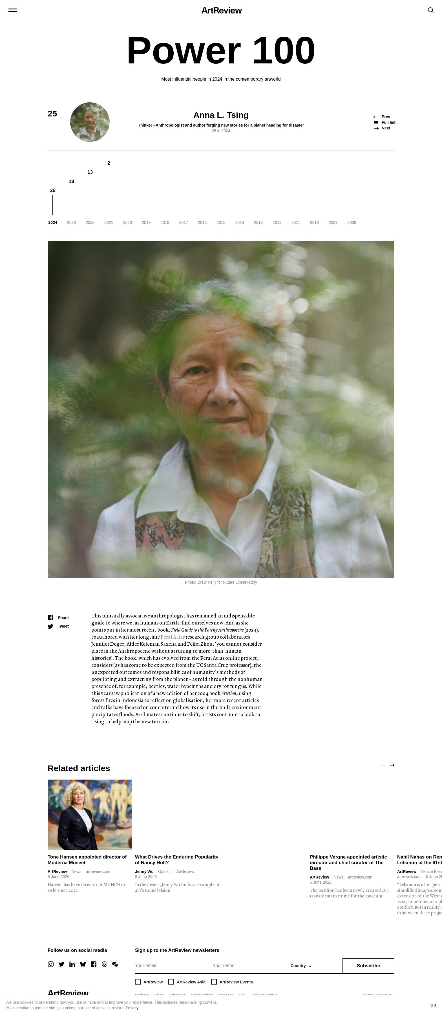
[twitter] (61, 964)
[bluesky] (83, 964)
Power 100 (221, 50)
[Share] (58, 618)
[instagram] (50, 964)
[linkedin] (72, 964)
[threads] (104, 964)
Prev (382, 116)
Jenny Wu (144, 871)
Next (382, 128)
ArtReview (57, 871)
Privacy (132, 1008)
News (76, 871)
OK (433, 1005)
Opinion (165, 871)
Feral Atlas (173, 636)
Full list (384, 122)
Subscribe (368, 965)
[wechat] (115, 964)
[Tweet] (58, 626)
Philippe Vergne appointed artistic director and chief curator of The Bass (348, 862)
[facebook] (93, 964)
